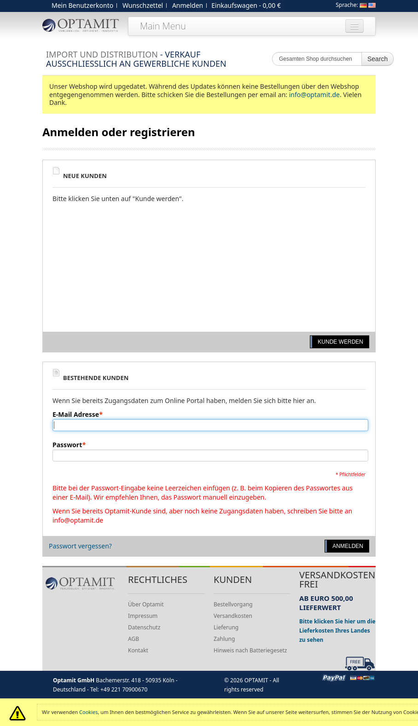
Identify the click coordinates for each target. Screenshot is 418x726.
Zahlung (224, 639)
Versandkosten (233, 616)
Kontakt (138, 650)
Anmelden (187, 5)
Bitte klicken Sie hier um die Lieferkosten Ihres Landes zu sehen (337, 630)
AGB (133, 639)
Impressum (142, 616)
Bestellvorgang (233, 604)
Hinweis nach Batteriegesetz (250, 650)
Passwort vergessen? (80, 546)
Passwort (67, 444)
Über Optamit (145, 604)
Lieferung (226, 627)
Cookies (88, 712)
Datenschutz (144, 627)
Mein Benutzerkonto (82, 5)
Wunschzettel (142, 5)
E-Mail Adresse (75, 414)
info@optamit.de (314, 94)
